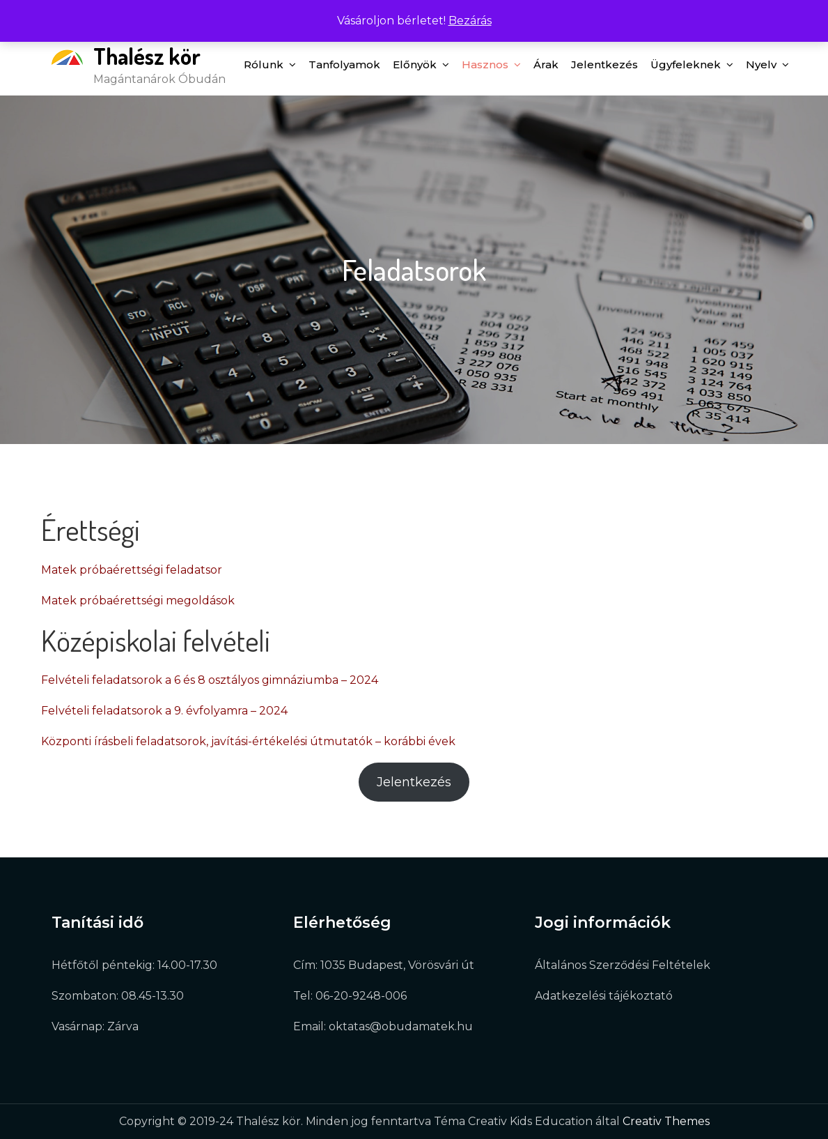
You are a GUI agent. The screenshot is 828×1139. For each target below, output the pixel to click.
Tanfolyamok (344, 64)
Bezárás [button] (470, 20)
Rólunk (263, 64)
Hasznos (485, 64)
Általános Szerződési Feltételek (622, 965)
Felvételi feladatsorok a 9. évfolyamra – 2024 (164, 710)
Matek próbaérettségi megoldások (138, 600)
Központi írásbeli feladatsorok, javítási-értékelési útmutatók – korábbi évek (248, 741)
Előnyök (415, 64)
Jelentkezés (604, 64)
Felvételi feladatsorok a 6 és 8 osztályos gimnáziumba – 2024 (209, 680)
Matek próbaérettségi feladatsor (131, 569)
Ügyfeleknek (685, 64)
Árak (545, 64)
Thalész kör (147, 56)
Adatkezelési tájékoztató (604, 995)
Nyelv (761, 64)
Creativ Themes (666, 1121)
